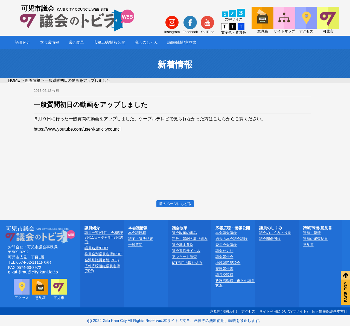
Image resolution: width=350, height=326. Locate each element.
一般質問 (135, 245)
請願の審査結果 (315, 239)
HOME (14, 80)
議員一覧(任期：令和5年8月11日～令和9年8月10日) (103, 237)
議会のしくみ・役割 (275, 233)
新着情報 (32, 80)
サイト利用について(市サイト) (283, 311)
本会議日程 (137, 233)
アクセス (248, 311)
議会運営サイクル (186, 251)
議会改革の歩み (184, 233)
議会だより (224, 251)
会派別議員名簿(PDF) (101, 260)
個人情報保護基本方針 (329, 311)
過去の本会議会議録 (231, 239)
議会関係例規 (270, 239)
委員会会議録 (226, 245)
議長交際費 (224, 275)
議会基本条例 (182, 245)
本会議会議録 (226, 233)
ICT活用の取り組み (187, 263)
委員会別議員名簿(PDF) (103, 254)
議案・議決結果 (140, 239)
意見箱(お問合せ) (223, 311)
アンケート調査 (184, 257)
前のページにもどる (175, 204)
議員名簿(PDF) (96, 248)
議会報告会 (224, 257)
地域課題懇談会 (227, 263)
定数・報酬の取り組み (190, 239)
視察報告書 (224, 269)
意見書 (308, 245)
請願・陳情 (312, 233)
